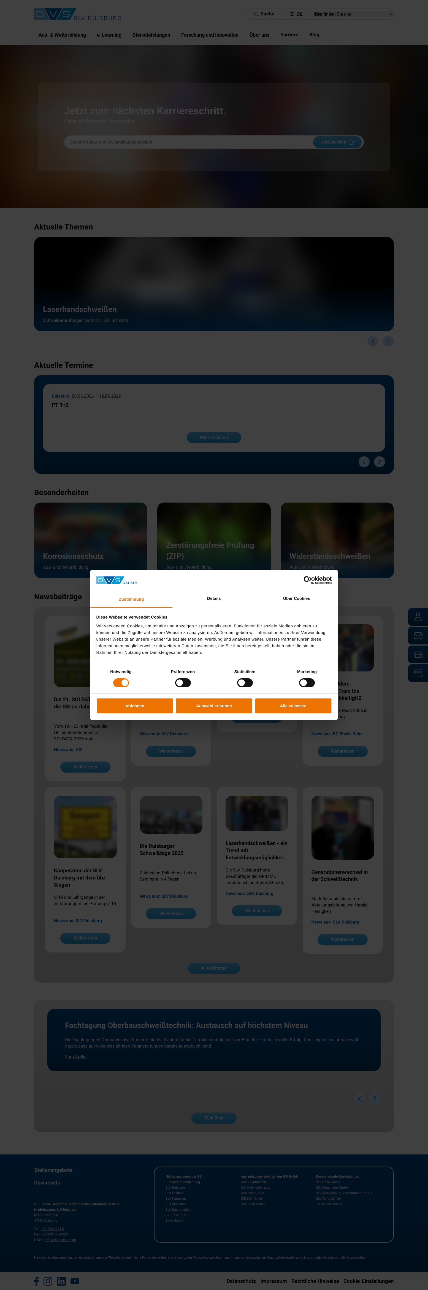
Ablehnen (134, 705)
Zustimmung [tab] (131, 599)
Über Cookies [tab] (296, 598)
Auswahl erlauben (214, 705)
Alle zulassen (293, 705)
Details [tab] (214, 598)
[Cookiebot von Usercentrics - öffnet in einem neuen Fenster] (308, 580)
